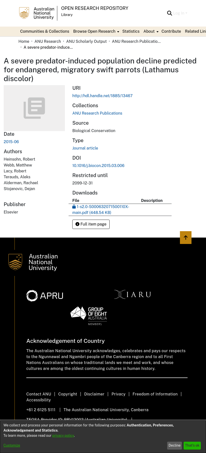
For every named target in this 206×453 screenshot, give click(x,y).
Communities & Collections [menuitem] (44, 31)
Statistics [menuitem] (130, 31)
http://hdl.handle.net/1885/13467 (102, 95)
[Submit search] (169, 13)
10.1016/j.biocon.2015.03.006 (98, 165)
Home (23, 41)
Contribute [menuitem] (171, 31)
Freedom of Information (154, 394)
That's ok (192, 445)
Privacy (119, 394)
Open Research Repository (94, 8)
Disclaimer (94, 394)
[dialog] (103, 436)
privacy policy (63, 436)
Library (67, 15)
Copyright (67, 394)
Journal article (85, 148)
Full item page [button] (90, 224)
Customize (11, 445)
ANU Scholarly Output (86, 41)
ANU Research (47, 41)
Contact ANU (38, 394)
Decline (175, 445)
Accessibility (38, 400)
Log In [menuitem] (178, 13)
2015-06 (11, 141)
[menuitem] (95, 31)
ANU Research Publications (136, 41)
